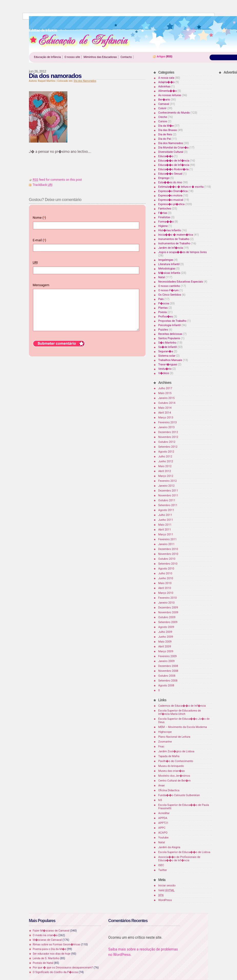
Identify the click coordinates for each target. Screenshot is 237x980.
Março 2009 (165, 651)
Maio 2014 (165, 407)
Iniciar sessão (167, 885)
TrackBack (43, 185)
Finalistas (164, 217)
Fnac (161, 746)
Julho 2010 (165, 573)
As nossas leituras (169, 95)
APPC (162, 827)
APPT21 (163, 823)
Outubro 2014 (167, 403)
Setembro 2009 (168, 622)
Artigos (161, 56)
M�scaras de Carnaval (47, 940)
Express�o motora (170, 195)
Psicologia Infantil (169, 325)
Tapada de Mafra (169, 756)
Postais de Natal (43, 963)
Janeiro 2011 (166, 544)
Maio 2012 (165, 466)
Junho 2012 (165, 461)
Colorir (162, 108)
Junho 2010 (165, 578)
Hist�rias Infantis (169, 230)
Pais (161, 299)
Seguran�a (165, 351)
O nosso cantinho (169, 286)
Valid (166, 890)
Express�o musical (170, 200)
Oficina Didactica (169, 790)
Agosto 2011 (166, 510)
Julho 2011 (165, 515)
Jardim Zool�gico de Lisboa (176, 751)
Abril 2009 (164, 646)
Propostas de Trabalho (172, 321)
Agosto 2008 (166, 685)
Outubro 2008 (167, 675)
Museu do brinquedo (171, 766)
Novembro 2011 (168, 495)
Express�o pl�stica (171, 204)
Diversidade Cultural (170, 152)
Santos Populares (169, 338)
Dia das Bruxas (167, 130)
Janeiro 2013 (166, 427)
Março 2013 (165, 417)
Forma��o (166, 221)
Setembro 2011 (168, 505)
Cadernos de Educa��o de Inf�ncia (182, 705)
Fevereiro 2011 (167, 539)
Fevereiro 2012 (167, 481)
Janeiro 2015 (166, 398)
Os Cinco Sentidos (169, 294)
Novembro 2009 (168, 612)
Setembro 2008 (168, 680)
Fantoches (164, 208)
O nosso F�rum (168, 290)
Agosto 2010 (166, 568)
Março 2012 (165, 476)
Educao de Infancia (79, 41)
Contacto (126, 57)
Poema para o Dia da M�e (49, 949)
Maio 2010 (165, 583)
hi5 (160, 800)
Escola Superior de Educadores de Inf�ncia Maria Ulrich (179, 712)
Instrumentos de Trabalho (174, 243)
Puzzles (163, 329)
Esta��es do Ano (170, 182)
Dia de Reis (165, 134)
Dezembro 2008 (168, 666)
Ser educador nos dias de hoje (51, 953)
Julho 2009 (165, 632)
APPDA (162, 818)
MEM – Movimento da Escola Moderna (182, 727)
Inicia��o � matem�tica (175, 234)
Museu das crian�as (171, 771)
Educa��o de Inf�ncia (173, 160)
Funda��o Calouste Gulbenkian (179, 795)
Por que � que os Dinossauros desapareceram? (63, 967)
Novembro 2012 (168, 437)
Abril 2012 (164, 471)
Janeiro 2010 (166, 602)
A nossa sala (166, 77)
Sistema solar (167, 355)
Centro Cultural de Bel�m (174, 780)
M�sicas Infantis (169, 273)
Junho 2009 (165, 636)
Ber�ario (164, 99)
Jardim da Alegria (169, 847)
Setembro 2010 (168, 563)
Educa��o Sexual (170, 173)
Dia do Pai (164, 139)
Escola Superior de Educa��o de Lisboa (184, 852)
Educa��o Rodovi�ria (173, 169)
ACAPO (163, 832)
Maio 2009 (165, 641)
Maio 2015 (165, 393)
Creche (162, 117)
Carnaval (163, 104)
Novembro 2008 (168, 671)
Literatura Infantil (169, 264)
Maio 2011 (165, 524)
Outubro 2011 (167, 500)
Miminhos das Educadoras (100, 57)
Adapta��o (166, 82)
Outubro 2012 (167, 442)
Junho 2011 (165, 520)
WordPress (165, 900)
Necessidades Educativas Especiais (180, 281)
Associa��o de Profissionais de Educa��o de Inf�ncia (179, 858)
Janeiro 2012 (166, 485)
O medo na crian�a (45, 935)
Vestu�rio (165, 369)
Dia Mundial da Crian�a (173, 147)
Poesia (162, 312)
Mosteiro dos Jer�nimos (174, 775)
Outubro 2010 (167, 559)
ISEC (161, 865)
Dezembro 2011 (168, 490)
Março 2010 (165, 593)
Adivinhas (164, 86)
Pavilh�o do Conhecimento (175, 761)
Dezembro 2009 (168, 607)
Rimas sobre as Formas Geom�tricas (56, 944)
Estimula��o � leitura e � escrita (181, 186)
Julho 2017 (165, 388)
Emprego (164, 178)
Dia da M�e (166, 125)
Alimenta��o (167, 91)
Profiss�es (165, 316)
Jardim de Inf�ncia (170, 247)
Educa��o (165, 156)
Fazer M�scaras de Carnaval (51, 930)
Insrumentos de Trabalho (174, 239)
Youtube (163, 837)
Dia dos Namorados (85, 80)
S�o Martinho (167, 342)
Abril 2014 (164, 412)
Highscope (165, 732)
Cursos (162, 121)
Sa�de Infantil (167, 347)
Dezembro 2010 (168, 549)
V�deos (163, 373)
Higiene (163, 226)
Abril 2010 (164, 588)
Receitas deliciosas (170, 334)
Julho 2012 (165, 456)
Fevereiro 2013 (167, 422)
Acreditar (164, 813)
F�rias (162, 213)
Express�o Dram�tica (173, 191)
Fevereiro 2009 (167, 656)
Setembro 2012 (168, 446)
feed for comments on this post (57, 180)
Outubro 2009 (167, 617)
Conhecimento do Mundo (174, 112)
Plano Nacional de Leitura (174, 736)
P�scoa (163, 303)
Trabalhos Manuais (170, 360)
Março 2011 (165, 534)
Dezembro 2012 (168, 432)
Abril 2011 (164, 529)
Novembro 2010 (168, 554)
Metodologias (167, 268)
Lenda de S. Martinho (46, 958)
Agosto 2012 (166, 451)
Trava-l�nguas (167, 364)
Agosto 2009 (166, 627)
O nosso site (72, 57)
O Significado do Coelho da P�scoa (55, 972)
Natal (161, 277)
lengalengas (165, 260)
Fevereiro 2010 (167, 597)
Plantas (163, 307)
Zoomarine (165, 741)
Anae (161, 785)
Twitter (162, 870)
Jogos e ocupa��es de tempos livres (182, 252)
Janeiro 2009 (166, 661)
